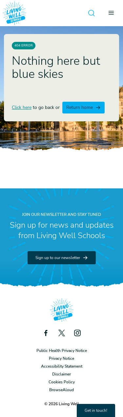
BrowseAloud (61, 389)
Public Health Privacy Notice (61, 350)
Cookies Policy (62, 382)
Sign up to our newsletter (61, 257)
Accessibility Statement (61, 366)
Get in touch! (96, 410)
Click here (21, 107)
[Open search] (91, 13)
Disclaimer (61, 374)
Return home (83, 107)
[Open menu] (113, 13)
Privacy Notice (61, 358)
